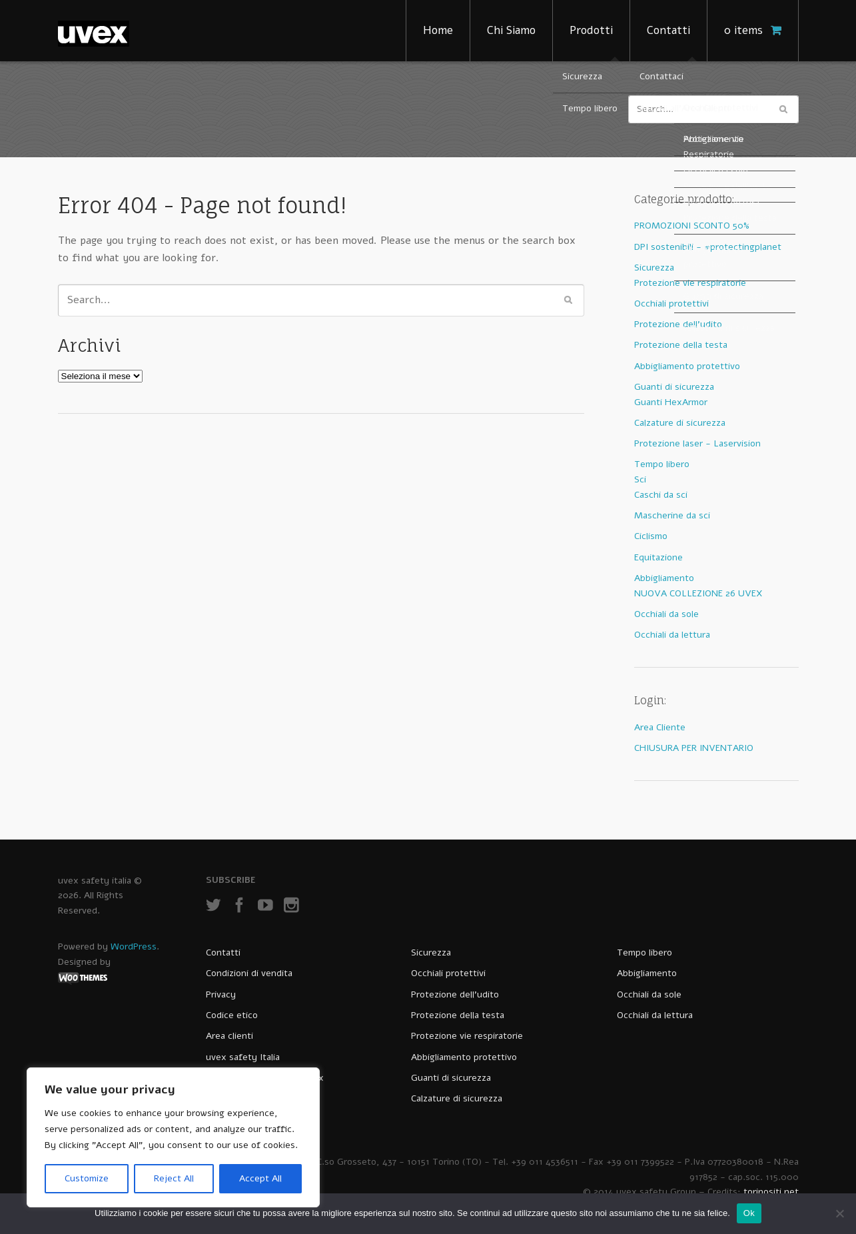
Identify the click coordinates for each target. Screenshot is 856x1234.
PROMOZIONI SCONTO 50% (691, 225)
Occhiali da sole (666, 614)
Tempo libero (661, 464)
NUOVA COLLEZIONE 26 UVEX (698, 593)
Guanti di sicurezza (674, 386)
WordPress (134, 946)
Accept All (260, 1178)
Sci (640, 479)
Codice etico (232, 1015)
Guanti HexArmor (670, 402)
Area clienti (229, 1035)
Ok (749, 1213)
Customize (87, 1178)
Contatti (668, 30)
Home (438, 30)
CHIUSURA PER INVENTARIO (693, 748)
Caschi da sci (660, 494)
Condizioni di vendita (249, 973)
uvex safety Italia (243, 1057)
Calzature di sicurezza (679, 422)
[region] (173, 1137)
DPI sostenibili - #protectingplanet (707, 247)
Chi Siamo (511, 30)
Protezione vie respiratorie (690, 283)
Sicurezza (654, 267)
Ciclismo (650, 536)
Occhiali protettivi (671, 303)
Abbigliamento (664, 578)
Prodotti (591, 30)
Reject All (174, 1178)
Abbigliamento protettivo (687, 366)
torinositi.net (771, 1191)
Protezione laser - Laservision (697, 443)
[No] (839, 1213)
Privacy (221, 994)
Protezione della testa (680, 344)
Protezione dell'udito (678, 324)
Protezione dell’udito (455, 994)
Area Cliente (659, 727)
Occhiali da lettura (672, 634)
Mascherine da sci (672, 515)
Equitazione (658, 557)
